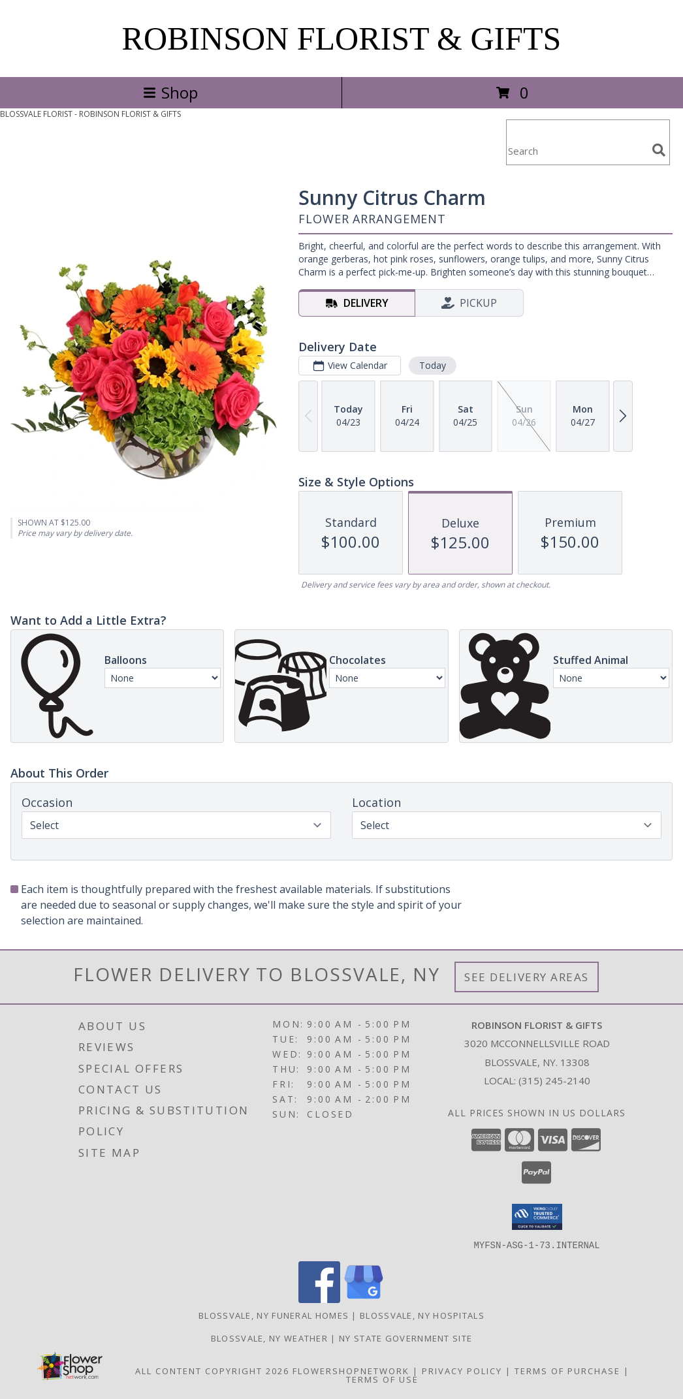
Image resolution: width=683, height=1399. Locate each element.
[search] (658, 150)
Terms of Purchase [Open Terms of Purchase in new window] (567, 1370)
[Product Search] (576, 150)
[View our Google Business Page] (364, 1299)
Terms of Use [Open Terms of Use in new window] (382, 1379)
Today (432, 365)
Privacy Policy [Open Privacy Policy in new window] (462, 1370)
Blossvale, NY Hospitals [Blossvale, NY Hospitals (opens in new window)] (422, 1315)
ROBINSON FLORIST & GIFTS (342, 38)
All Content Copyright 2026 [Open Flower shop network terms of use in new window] (212, 1370)
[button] (537, 1217)
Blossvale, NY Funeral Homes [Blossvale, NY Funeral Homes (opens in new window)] (274, 1315)
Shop (170, 92)
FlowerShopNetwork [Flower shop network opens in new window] (351, 1370)
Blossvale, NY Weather (269, 1338)
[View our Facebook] (319, 1299)
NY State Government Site (405, 1338)
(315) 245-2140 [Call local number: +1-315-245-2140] (554, 1080)
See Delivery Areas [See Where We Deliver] (526, 976)
